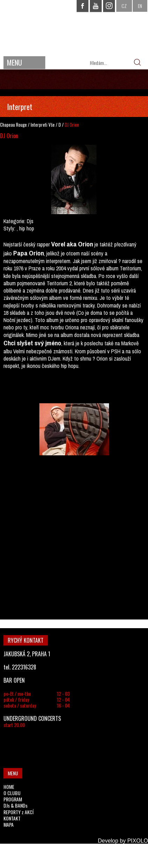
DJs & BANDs (15, 805)
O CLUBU (12, 792)
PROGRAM (12, 799)
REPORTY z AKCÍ (18, 812)
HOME (8, 786)
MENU (14, 62)
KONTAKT (12, 818)
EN (140, 5)
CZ (124, 5)
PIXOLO (137, 841)
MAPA (8, 824)
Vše (51, 124)
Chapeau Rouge (13, 124)
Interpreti (39, 124)
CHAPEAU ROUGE (74, 27)
